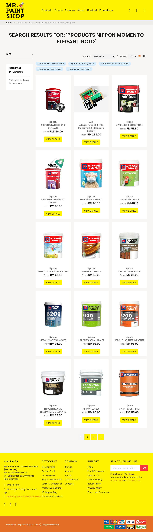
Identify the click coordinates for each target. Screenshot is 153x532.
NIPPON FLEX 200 (91, 408)
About (68, 475)
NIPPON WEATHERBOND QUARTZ (53, 201)
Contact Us (94, 475)
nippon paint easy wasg (49, 69)
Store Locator (72, 479)
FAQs (90, 466)
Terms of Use (134, 480)
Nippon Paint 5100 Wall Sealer (115, 63)
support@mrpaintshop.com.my (24, 496)
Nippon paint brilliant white (51, 63)
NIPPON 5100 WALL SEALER (91, 340)
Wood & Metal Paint (52, 479)
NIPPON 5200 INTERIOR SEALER (129, 340)
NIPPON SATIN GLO (91, 271)
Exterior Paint (48, 471)
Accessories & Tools (52, 496)
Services (69, 471)
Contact (69, 483)
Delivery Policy (95, 479)
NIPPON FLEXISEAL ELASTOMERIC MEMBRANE (53, 410)
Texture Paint (49, 475)
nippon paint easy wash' (82, 63)
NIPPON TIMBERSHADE (129, 271)
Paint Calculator (96, 471)
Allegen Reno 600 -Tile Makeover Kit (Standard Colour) (91, 127)
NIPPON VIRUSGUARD (91, 199)
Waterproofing (49, 492)
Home (9, 22)
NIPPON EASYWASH (129, 199)
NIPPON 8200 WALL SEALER (53, 340)
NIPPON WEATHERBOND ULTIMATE (53, 126)
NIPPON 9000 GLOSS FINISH (129, 124)
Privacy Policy (95, 487)
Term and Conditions (99, 492)
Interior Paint (48, 466)
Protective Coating (52, 487)
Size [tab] (8, 54)
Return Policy (94, 483)
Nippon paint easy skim (79, 69)
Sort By (86, 56)
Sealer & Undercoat (52, 483)
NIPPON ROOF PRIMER (129, 408)
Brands (68, 466)
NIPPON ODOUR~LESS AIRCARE (53, 271)
